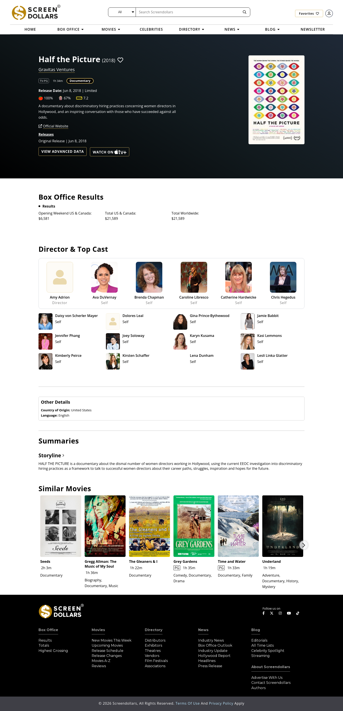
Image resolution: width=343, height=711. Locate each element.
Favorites (309, 13)
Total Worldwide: (185, 213)
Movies (98, 630)
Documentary (80, 81)
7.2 (85, 98)
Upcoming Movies (107, 645)
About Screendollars (270, 667)
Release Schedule (107, 651)
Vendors (152, 656)
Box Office (48, 630)
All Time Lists (262, 645)
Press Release (210, 666)
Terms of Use (188, 703)
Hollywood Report (214, 656)
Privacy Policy (221, 703)
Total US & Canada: (120, 213)
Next (303, 545)
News (203, 630)
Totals (43, 645)
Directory (154, 630)
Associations (155, 666)
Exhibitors (153, 645)
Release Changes (107, 656)
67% (67, 98)
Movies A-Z (101, 661)
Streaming (260, 656)
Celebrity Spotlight (267, 651)
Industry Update (213, 651)
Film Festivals (156, 661)
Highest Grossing (53, 651)
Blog (255, 630)
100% (48, 98)
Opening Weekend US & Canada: (65, 213)
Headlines (206, 661)
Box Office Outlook (215, 645)
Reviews (99, 666)
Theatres (153, 651)
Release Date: (50, 90)
